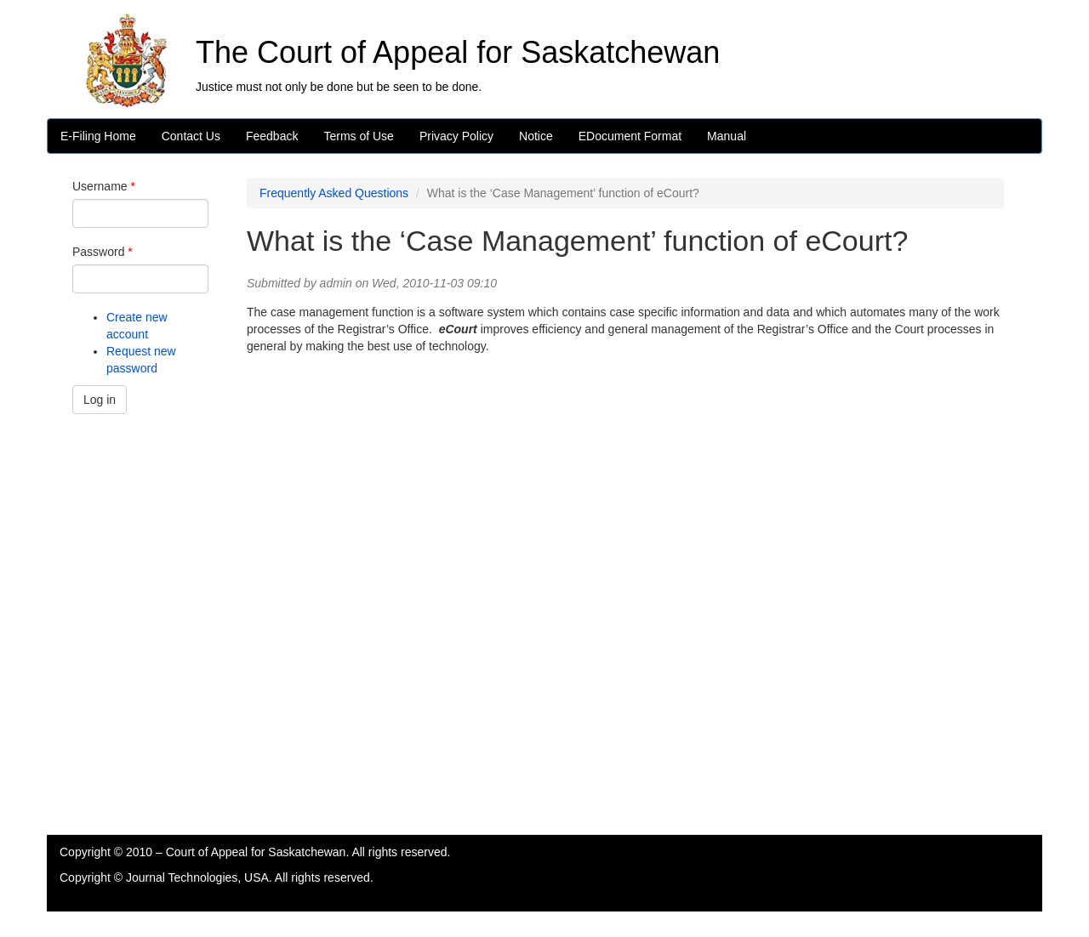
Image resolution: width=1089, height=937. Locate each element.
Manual (726, 136)
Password (102, 251)
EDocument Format (630, 136)
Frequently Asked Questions (333, 193)
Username (103, 186)
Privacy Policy (456, 136)
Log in (99, 399)
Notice (536, 136)
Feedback (272, 136)
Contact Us (191, 136)
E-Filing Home (98, 136)
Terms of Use (358, 136)
